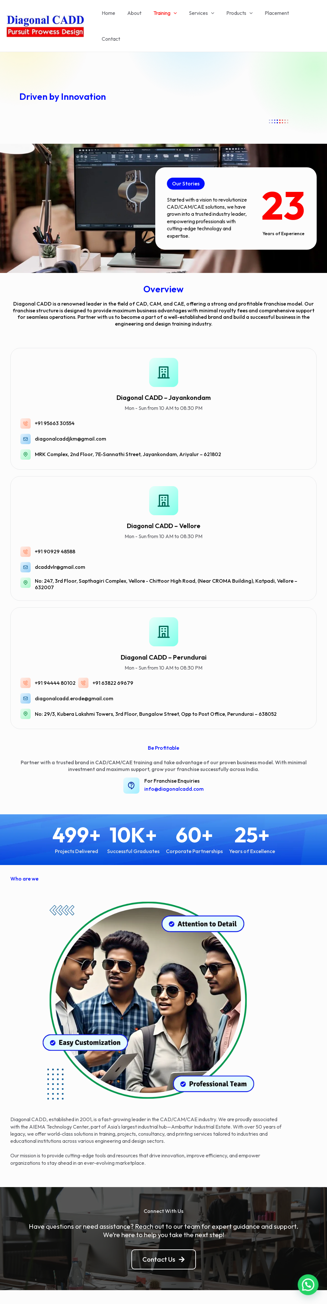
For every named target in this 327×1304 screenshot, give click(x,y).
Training (168, 16)
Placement (274, 16)
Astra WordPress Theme (218, 1288)
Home (114, 16)
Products (239, 16)
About (139, 16)
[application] (176, 16)
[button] (186, 165)
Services (203, 16)
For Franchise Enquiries (171, 762)
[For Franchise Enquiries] (131, 767)
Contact (306, 16)
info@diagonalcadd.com (174, 770)
